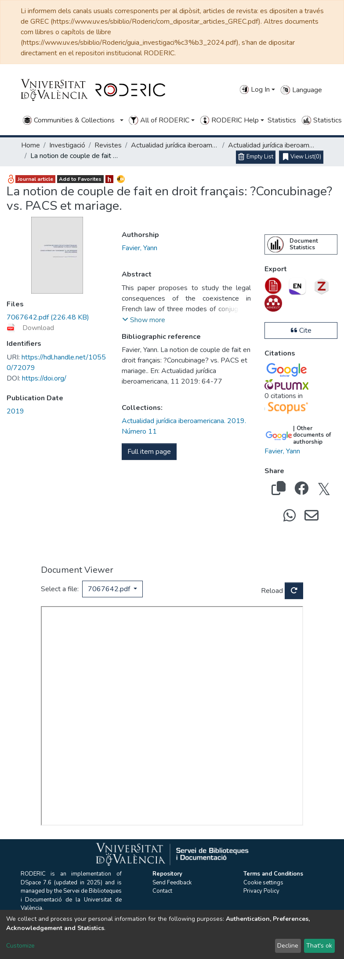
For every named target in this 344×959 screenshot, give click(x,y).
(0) (302, 157)
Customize (20, 945)
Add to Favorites (80, 179)
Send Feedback (172, 883)
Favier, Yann (139, 248)
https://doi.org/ (36, 378)
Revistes (108, 145)
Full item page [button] (149, 451)
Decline (287, 945)
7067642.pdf (110, 589)
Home (30, 145)
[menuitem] (275, 244)
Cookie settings (263, 883)
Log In (254, 89)
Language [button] (301, 90)
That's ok (319, 945)
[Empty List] (255, 157)
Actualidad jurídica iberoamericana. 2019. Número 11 (272, 145)
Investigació (67, 145)
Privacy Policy (261, 891)
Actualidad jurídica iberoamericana (175, 145)
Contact (162, 891)
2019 (15, 411)
